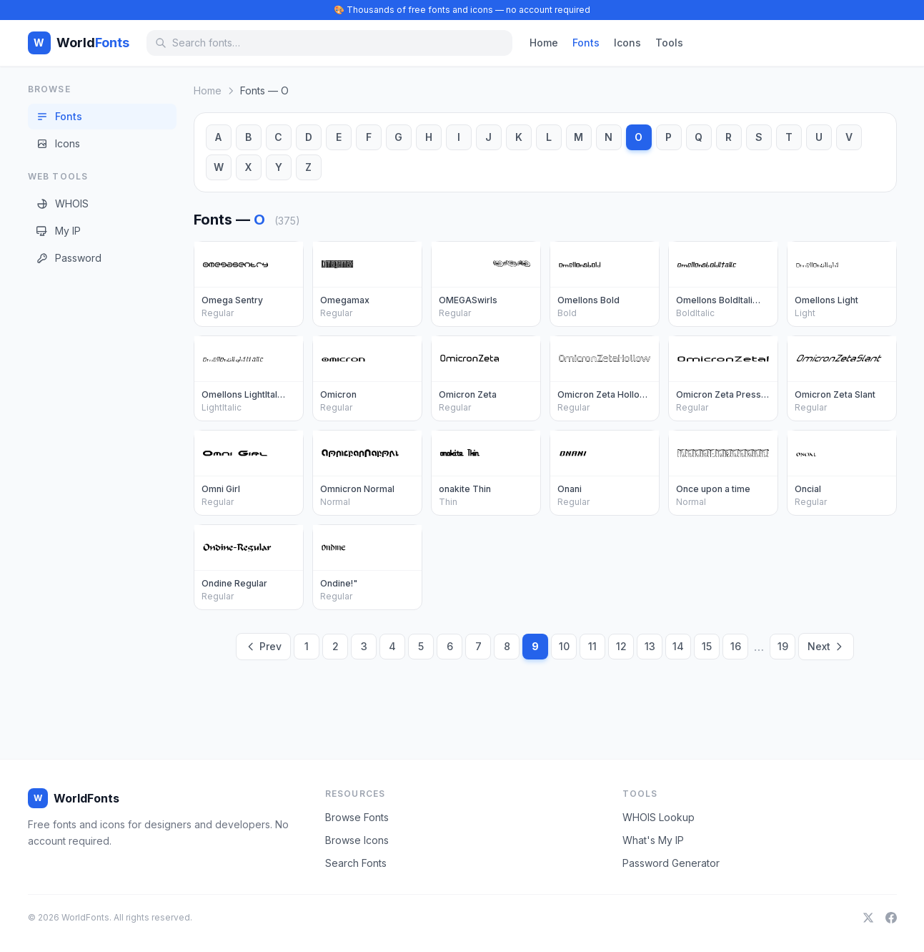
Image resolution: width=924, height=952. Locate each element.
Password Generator (671, 863)
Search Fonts (356, 863)
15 (707, 646)
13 (650, 646)
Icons (627, 42)
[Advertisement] (85, 500)
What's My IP (653, 840)
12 (621, 646)
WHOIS (62, 203)
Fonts (586, 42)
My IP (58, 231)
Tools (669, 42)
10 (564, 646)
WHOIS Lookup (658, 817)
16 (735, 646)
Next (826, 646)
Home (544, 42)
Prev (263, 646)
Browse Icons (357, 840)
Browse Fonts (357, 817)
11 (592, 646)
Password (68, 258)
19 (783, 646)
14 (678, 646)
